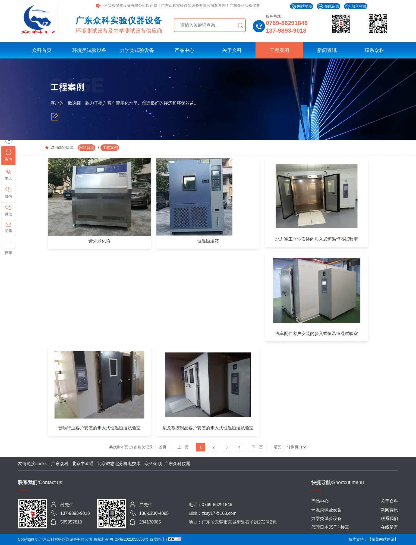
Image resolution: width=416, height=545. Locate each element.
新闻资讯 (327, 50)
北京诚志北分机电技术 (119, 463)
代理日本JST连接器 (330, 527)
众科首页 (42, 50)
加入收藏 (356, 6)
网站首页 (86, 147)
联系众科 (374, 50)
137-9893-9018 (286, 30)
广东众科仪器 (177, 463)
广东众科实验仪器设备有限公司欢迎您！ (129, 5)
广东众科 (59, 463)
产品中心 (184, 50)
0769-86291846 (287, 23)
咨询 (8, 155)
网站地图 (301, 6)
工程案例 (279, 50)
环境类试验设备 (89, 50)
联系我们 (389, 518)
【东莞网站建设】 (383, 539)
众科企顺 (153, 463)
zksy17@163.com (219, 513)
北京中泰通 (83, 463)
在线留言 (328, 6)
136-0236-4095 (154, 513)
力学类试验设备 (137, 50)
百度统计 (158, 539)
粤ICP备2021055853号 (129, 539)
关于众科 (232, 50)
